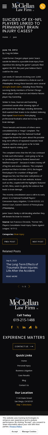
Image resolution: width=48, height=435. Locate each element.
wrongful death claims (12, 86)
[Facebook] (11, 327)
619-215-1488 (24, 319)
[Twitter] (18, 327)
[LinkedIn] (24, 327)
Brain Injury (19, 234)
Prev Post (9, 241)
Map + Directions (24, 404)
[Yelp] (36, 327)
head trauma (18, 115)
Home (24, 360)
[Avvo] (30, 327)
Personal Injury (24, 365)
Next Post (38, 241)
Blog (24, 380)
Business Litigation (24, 370)
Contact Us (24, 346)
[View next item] (29, 286)
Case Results (24, 375)
